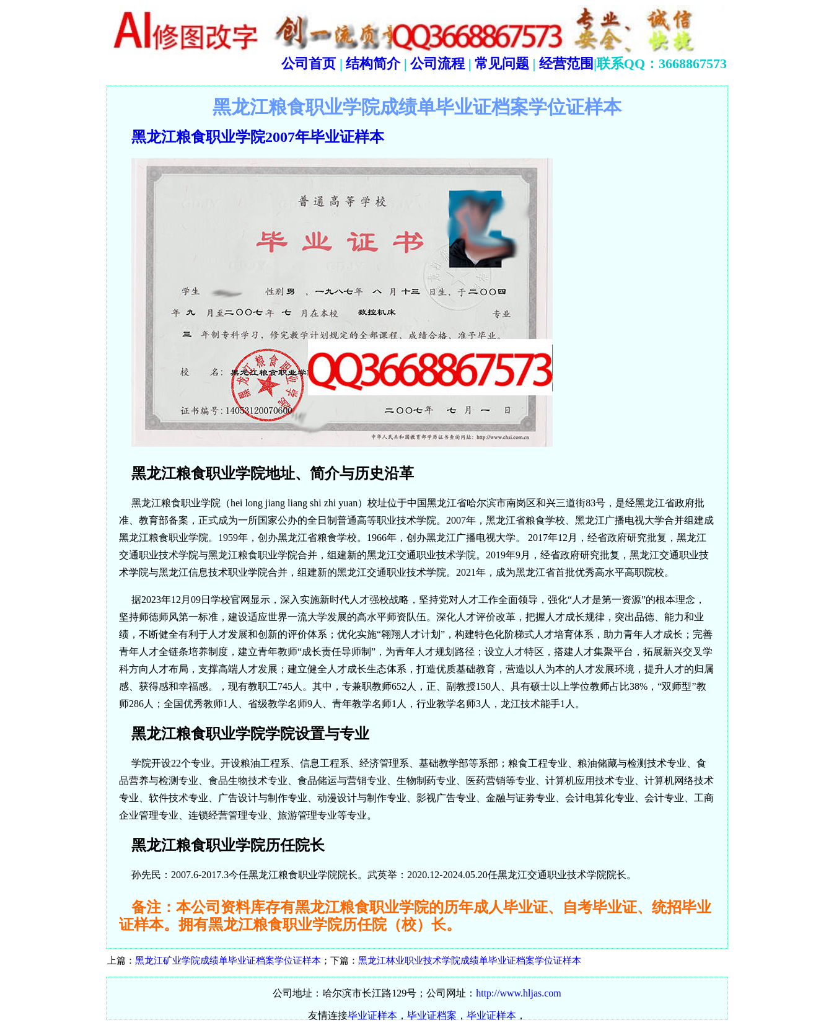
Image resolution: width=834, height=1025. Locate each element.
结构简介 (372, 63)
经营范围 (566, 63)
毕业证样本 (372, 1015)
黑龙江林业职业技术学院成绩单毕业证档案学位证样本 (469, 961)
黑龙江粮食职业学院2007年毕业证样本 (257, 137)
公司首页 (308, 63)
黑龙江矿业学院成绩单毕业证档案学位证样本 (228, 961)
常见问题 (502, 63)
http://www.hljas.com (518, 993)
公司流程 (436, 63)
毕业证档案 (432, 1015)
